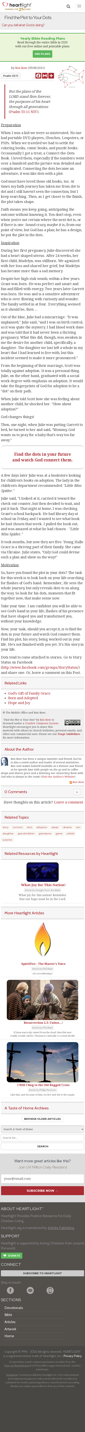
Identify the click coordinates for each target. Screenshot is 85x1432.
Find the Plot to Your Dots (19, 719)
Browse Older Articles (42, 1119)
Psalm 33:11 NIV (23, 112)
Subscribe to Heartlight (42, 1273)
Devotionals (13, 1308)
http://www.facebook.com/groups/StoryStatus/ (40, 667)
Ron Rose (21, 68)
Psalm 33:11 (10, 75)
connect (18, 827)
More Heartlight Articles (24, 912)
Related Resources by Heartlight (31, 853)
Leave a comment (68, 802)
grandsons (45, 833)
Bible (8, 1315)
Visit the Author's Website (58, 776)
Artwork (10, 1329)
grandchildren (26, 833)
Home (9, 1336)
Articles (9, 1322)
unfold (70, 833)
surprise (7, 839)
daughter (8, 833)
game (58, 833)
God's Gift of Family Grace (29, 693)
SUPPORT (10, 1236)
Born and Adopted (23, 698)
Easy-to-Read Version (16, 1365)
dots (29, 827)
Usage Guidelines (69, 734)
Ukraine (67, 827)
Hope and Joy (19, 703)
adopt (55, 827)
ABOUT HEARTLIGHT (22, 1208)
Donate (11, 1255)
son (78, 827)
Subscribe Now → (42, 1190)
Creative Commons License (41, 723)
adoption (41, 827)
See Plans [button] (42, 54)
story (5, 827)
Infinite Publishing (61, 1228)
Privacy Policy (73, 1356)
